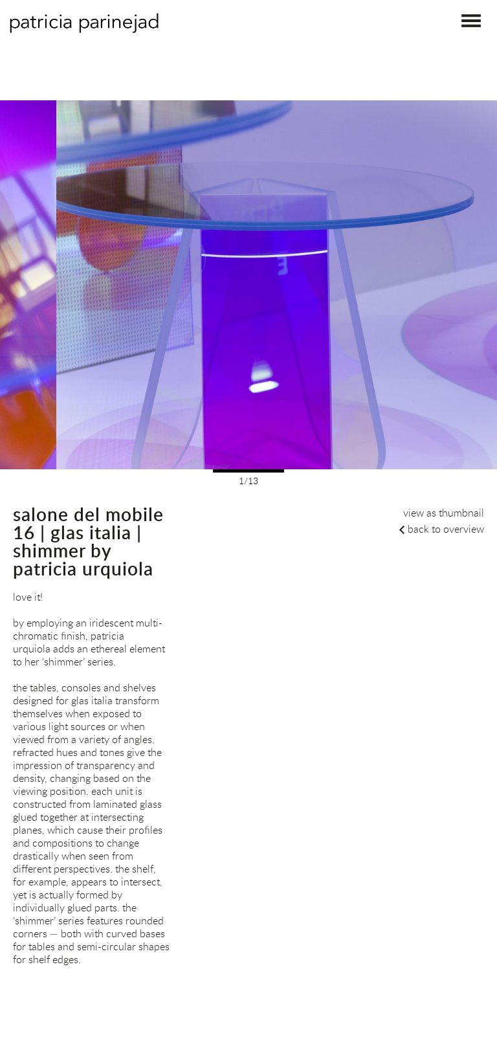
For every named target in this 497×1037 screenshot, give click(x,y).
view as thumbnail (443, 513)
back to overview (446, 529)
